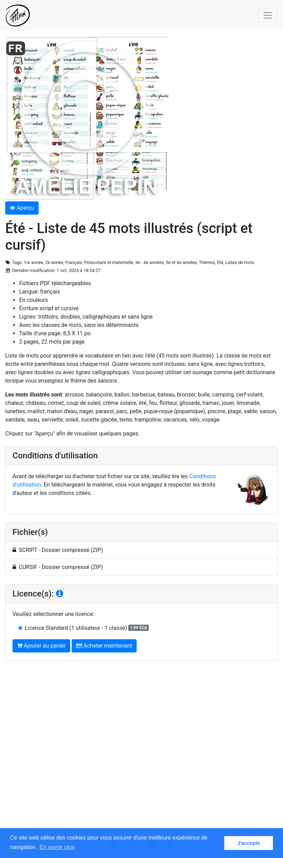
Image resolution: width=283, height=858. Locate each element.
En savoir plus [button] (57, 847)
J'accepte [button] (248, 843)
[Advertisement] (141, 751)
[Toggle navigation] (267, 15)
